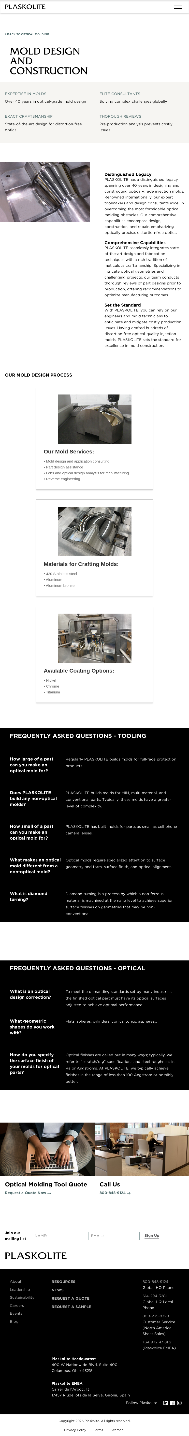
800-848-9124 (155, 1282)
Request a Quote (70, 1298)
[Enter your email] (114, 1236)
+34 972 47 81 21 (158, 1342)
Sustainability (22, 1297)
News (58, 1290)
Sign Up (152, 1235)
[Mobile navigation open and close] (179, 6)
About (15, 1281)
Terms (98, 1430)
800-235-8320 (156, 1316)
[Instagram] (180, 1403)
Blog (14, 1321)
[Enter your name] (57, 1236)
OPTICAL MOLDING (27, 34)
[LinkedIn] (166, 1403)
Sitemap (117, 1430)
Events (16, 1313)
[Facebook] (173, 1403)
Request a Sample (71, 1307)
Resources (63, 1282)
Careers (17, 1305)
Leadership (20, 1289)
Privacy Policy (75, 1430)
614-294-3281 (155, 1296)
